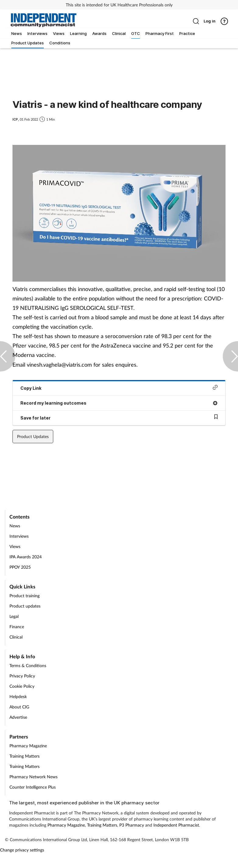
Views (14, 546)
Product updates (24, 605)
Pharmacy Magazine (28, 745)
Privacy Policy (22, 675)
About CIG (19, 706)
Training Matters (24, 756)
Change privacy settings (22, 849)
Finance (16, 626)
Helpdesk (18, 696)
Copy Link (119, 388)
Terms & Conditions (27, 665)
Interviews (19, 536)
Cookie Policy (21, 686)
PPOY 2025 (20, 567)
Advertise (18, 717)
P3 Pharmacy (131, 824)
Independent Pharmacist (176, 824)
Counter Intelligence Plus (32, 787)
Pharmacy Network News (33, 776)
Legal (14, 616)
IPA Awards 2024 (25, 556)
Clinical (16, 636)
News (14, 525)
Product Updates (33, 436)
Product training (24, 595)
